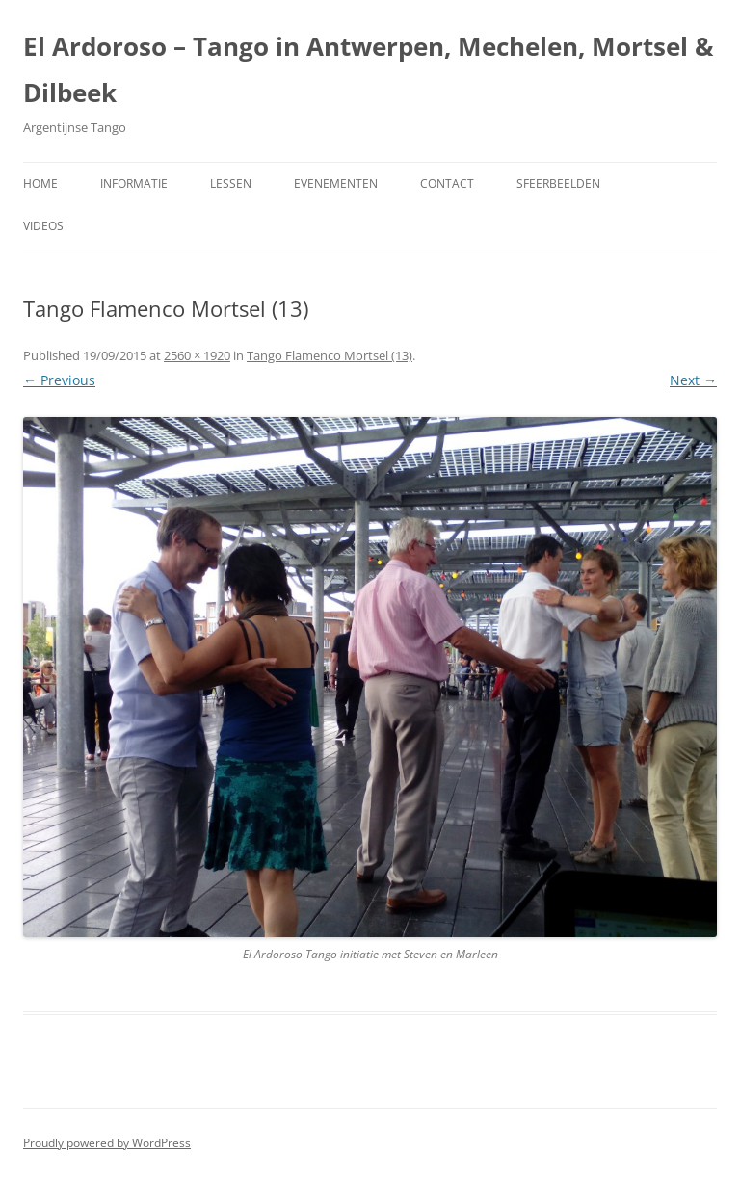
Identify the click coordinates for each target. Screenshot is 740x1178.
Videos (43, 226)
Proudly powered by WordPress (107, 1143)
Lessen (230, 183)
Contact (447, 183)
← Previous (59, 380)
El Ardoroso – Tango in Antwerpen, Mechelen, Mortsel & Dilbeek (368, 69)
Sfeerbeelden (558, 183)
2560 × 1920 (197, 355)
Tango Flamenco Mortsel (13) (329, 355)
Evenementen (336, 183)
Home (40, 183)
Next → (693, 380)
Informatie (134, 183)
